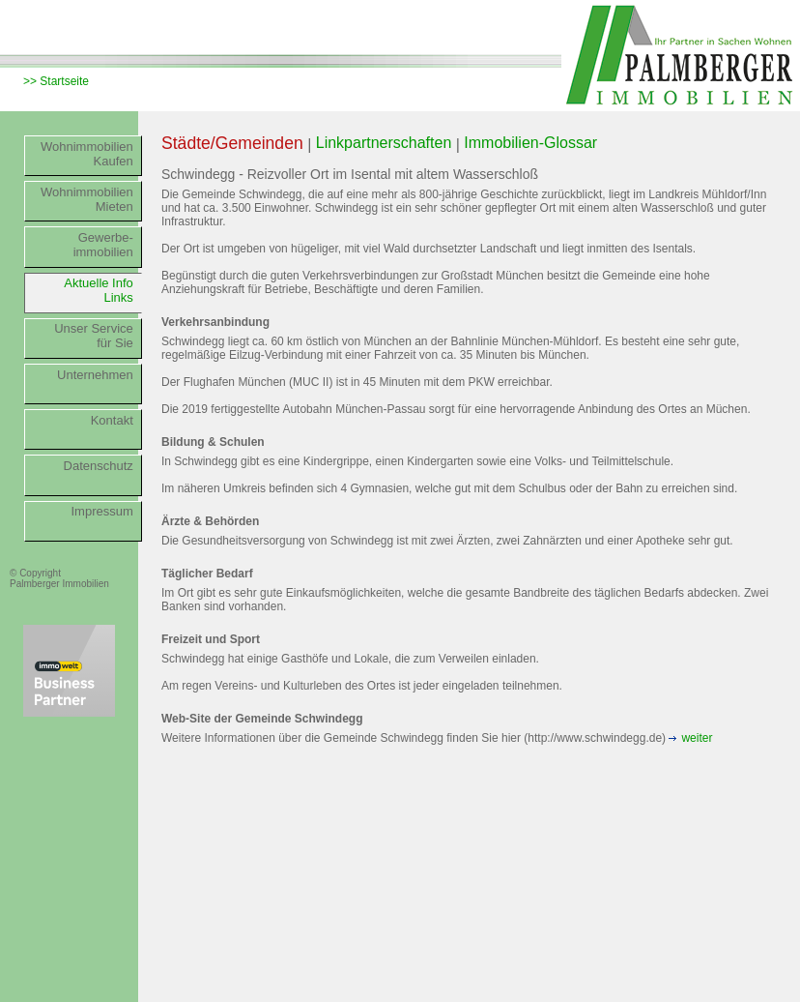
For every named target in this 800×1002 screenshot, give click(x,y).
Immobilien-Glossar (530, 142)
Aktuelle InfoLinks (98, 290)
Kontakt (112, 420)
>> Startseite (56, 81)
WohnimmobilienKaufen (87, 153)
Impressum (102, 511)
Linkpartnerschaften (384, 142)
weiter (696, 738)
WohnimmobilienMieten (87, 199)
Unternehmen (95, 375)
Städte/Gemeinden (232, 143)
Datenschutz (98, 465)
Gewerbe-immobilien (103, 244)
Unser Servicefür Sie (93, 335)
